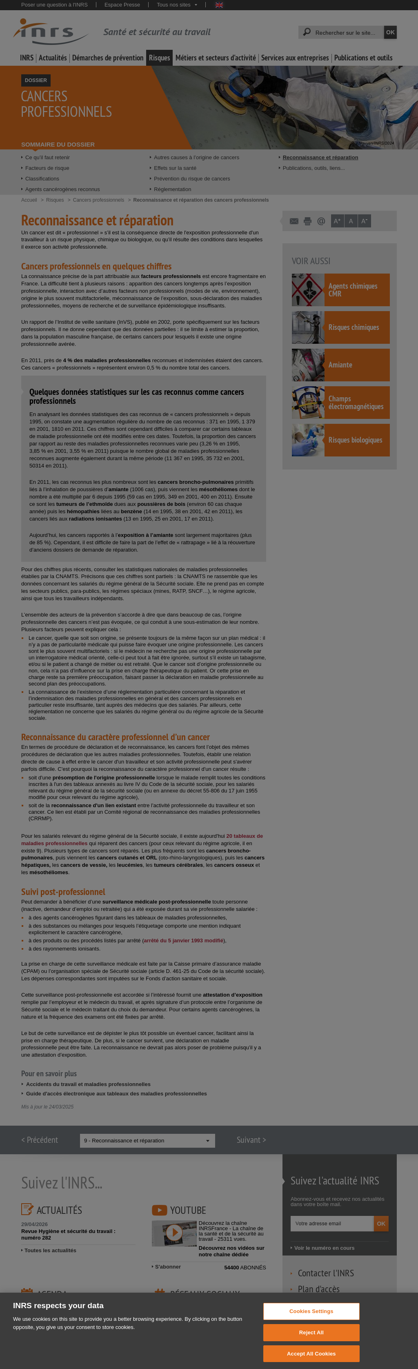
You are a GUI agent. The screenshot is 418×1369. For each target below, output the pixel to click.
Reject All (311, 1339)
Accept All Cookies (311, 1360)
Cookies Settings (311, 1318)
